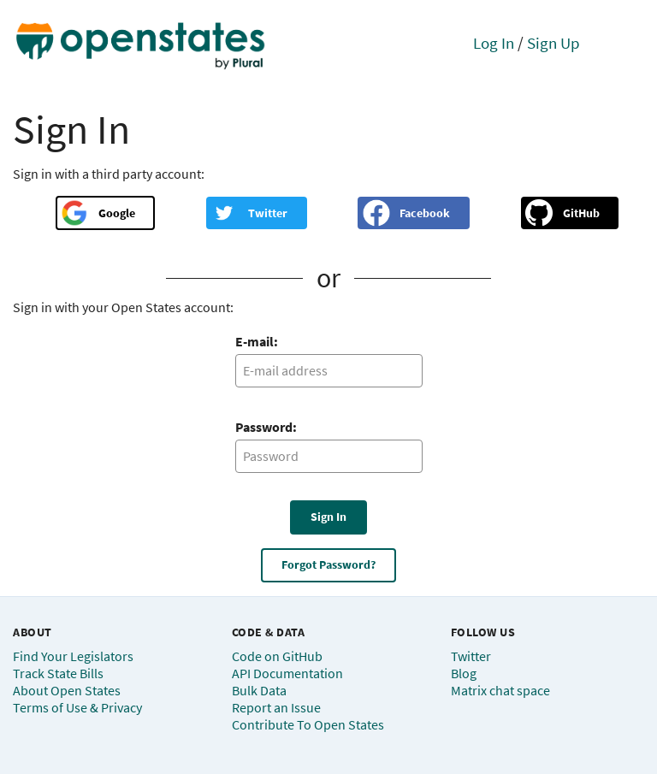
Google (116, 213)
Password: (266, 426)
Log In (493, 42)
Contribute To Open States (308, 724)
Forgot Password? (328, 564)
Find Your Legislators (73, 656)
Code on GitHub (277, 656)
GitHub (581, 213)
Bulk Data (259, 690)
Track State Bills (58, 673)
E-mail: (256, 341)
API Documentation (287, 673)
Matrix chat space (500, 690)
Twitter (267, 213)
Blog (463, 673)
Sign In (328, 516)
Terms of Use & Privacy (77, 707)
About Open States (67, 690)
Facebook (425, 213)
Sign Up (553, 42)
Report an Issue (276, 707)
